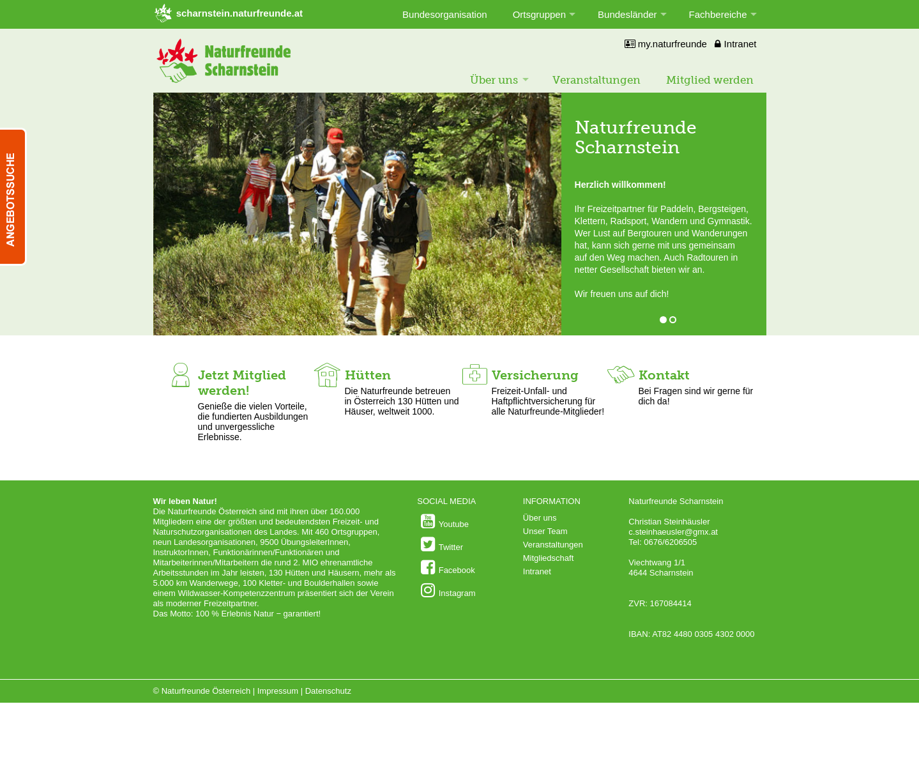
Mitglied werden (710, 79)
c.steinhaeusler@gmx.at (673, 532)
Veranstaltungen (596, 79)
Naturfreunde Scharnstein (636, 137)
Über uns (494, 79)
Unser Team (545, 531)
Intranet (735, 43)
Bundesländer (627, 14)
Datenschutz (328, 691)
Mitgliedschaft (548, 558)
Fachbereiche (718, 14)
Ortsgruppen (539, 14)
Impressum (277, 691)
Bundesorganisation (444, 14)
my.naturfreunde (666, 43)
